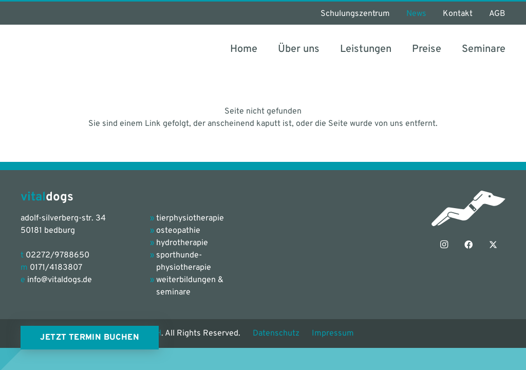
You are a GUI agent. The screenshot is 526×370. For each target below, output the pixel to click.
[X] (493, 244)
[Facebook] (468, 244)
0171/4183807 (56, 268)
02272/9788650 (57, 255)
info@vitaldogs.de (59, 280)
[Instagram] (444, 244)
